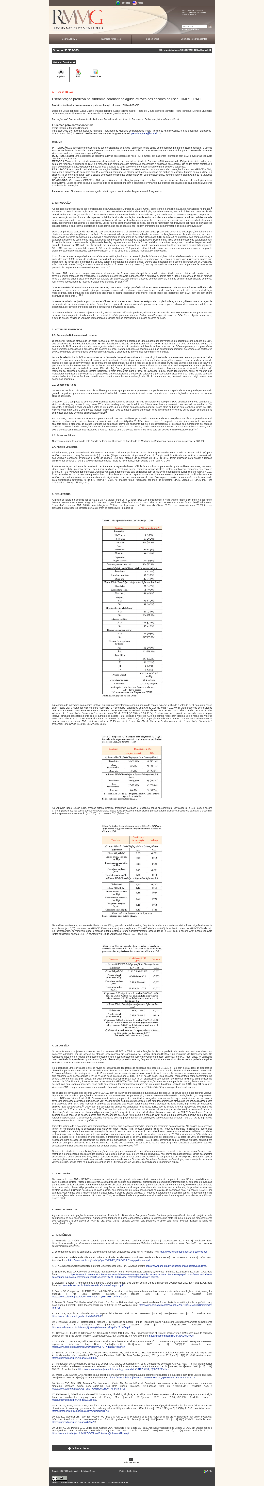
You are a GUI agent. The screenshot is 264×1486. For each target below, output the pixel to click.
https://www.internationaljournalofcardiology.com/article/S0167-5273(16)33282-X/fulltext (123, 1369)
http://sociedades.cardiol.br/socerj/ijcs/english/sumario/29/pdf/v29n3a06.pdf (91, 1327)
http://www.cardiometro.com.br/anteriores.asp (183, 1251)
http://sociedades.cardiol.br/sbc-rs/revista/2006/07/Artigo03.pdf (90, 1285)
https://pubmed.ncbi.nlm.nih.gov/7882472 (73, 1422)
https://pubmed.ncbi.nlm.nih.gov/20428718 (171, 1335)
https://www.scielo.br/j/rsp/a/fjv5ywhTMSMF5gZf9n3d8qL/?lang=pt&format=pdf (109, 1260)
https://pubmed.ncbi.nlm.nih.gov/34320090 (74, 1358)
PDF (78, 76)
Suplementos (152, 39)
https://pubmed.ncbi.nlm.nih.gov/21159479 (74, 1399)
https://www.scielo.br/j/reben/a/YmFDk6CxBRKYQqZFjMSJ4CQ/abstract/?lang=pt (152, 1377)
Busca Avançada (191, 29)
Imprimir (61, 76)
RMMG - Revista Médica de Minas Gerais (78, 20)
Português (125, 3)
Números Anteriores (111, 39)
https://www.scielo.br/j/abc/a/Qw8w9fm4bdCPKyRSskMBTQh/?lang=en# (90, 1296)
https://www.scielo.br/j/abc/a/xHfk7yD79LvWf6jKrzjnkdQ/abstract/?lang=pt (90, 1433)
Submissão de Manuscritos (194, 39)
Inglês (140, 3)
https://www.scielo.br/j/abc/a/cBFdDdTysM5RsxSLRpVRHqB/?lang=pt (88, 1388)
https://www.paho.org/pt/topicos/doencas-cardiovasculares (175, 1266)
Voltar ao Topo (80, 1448)
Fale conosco (131, 1462)
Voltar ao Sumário (62, 62)
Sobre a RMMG (69, 39)
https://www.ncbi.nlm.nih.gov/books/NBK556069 (77, 1316)
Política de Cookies (128, 1471)
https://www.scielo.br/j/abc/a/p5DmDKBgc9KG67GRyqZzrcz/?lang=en (88, 1346)
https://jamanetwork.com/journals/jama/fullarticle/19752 (80, 1411)
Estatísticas (95, 76)
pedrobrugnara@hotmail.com (146, 133)
